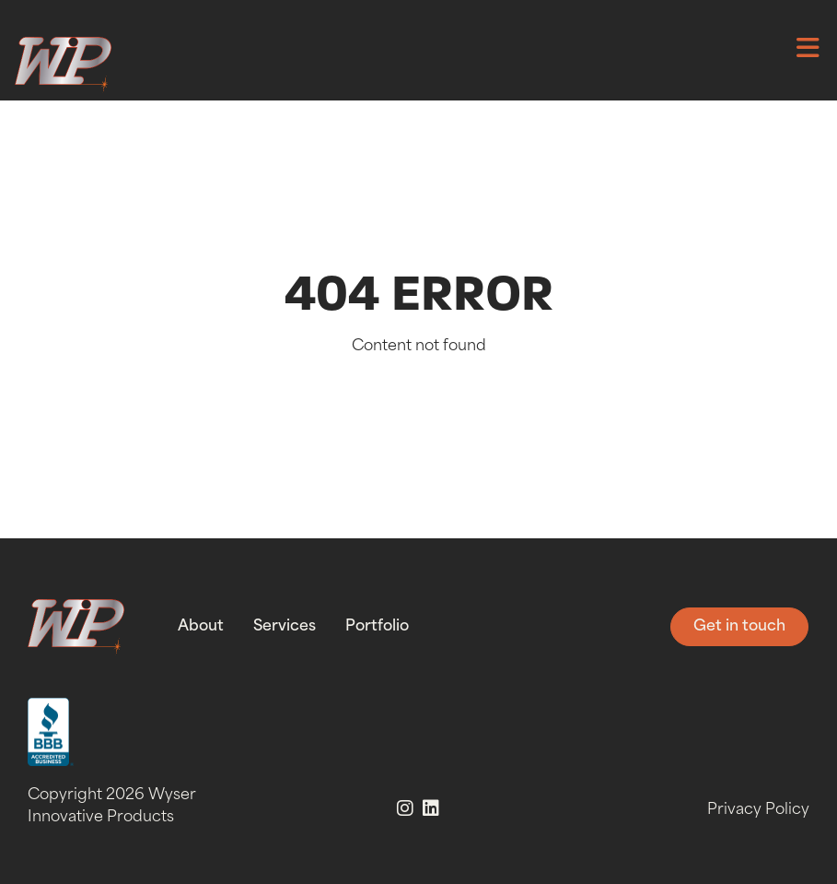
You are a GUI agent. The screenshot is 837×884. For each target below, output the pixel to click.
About (201, 626)
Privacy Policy (758, 810)
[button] (807, 50)
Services (284, 626)
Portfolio (377, 626)
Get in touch (739, 626)
